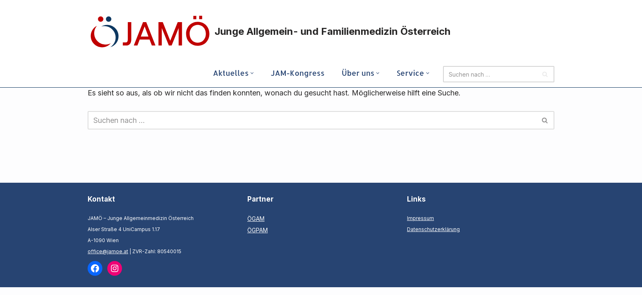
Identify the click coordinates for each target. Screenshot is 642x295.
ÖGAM (255, 226)
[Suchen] (489, 74)
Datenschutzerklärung (433, 237)
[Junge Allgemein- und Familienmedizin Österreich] (270, 31)
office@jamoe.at (108, 259)
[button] (252, 73)
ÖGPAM (257, 237)
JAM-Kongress (298, 72)
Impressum (420, 226)
